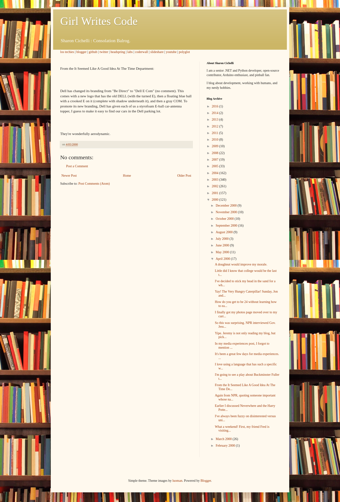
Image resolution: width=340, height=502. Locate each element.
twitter (104, 52)
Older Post (184, 175)
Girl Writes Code (99, 21)
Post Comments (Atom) (94, 183)
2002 (215, 186)
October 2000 (225, 218)
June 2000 (223, 245)
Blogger (205, 480)
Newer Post (69, 175)
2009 (215, 146)
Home (127, 175)
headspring (117, 52)
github (93, 52)
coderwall (141, 52)
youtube (171, 52)
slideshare (157, 52)
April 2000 (223, 259)
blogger (81, 52)
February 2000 (226, 445)
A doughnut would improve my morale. (241, 264)
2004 (215, 173)
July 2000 (222, 239)
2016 (215, 106)
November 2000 (227, 212)
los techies (67, 52)
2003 (215, 179)
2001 (215, 193)
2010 (215, 139)
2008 (215, 153)
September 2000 (227, 225)
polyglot (184, 52)
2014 (215, 113)
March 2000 (224, 439)
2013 (215, 119)
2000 (215, 199)
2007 (215, 159)
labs (130, 52)
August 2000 (224, 232)
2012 (215, 126)
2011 (215, 133)
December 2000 (227, 205)
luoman (177, 480)
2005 (215, 166)
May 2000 (223, 252)
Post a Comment (77, 166)
